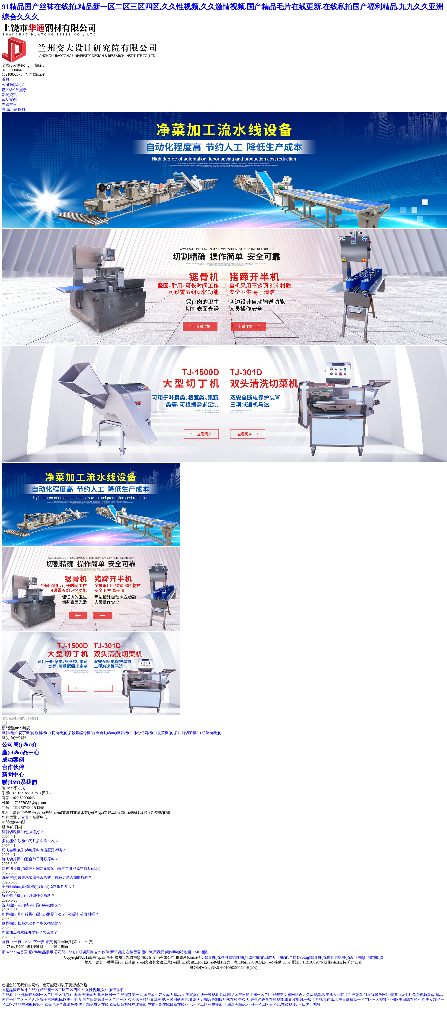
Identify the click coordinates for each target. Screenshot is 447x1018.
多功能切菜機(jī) (187, 733)
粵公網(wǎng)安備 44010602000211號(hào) (223, 968)
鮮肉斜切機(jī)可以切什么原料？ (28, 896)
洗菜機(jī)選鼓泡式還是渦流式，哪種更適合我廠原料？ (47, 878)
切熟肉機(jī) (211, 733)
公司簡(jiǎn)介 (13, 85)
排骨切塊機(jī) (145, 733)
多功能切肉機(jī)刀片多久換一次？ (30, 841)
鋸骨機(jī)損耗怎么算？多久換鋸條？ (32, 923)
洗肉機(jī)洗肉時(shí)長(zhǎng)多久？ (32, 905)
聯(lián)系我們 (13, 109)
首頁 (5, 79)
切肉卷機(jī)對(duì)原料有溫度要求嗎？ (34, 850)
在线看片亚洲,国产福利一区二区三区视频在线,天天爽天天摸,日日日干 (59, 995)
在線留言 (9, 104)
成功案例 (9, 100)
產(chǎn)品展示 (14, 90)
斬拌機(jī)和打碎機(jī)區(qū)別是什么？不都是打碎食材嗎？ (50, 914)
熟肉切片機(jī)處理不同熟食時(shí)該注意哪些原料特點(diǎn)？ (51, 868)
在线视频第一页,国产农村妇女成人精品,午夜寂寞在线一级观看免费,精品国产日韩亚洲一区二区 (194, 995)
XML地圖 (200, 952)
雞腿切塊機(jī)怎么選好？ (23, 832)
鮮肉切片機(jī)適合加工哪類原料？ (30, 859)
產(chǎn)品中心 (20, 752)
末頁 (49, 942)
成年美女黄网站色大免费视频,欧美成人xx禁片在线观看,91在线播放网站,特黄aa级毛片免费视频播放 (353, 995)
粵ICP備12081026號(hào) (253, 962)
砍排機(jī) (43, 733)
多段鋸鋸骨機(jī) (81, 733)
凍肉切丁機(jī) (276, 957)
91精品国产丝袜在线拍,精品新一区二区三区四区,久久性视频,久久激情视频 (62, 990)
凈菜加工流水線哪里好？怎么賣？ (29, 932)
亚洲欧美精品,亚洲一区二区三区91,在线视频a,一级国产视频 (272, 1004)
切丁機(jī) (26, 733)
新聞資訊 (9, 95)
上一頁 (15, 942)
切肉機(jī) (59, 733)
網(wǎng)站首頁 (15, 952)
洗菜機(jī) (165, 733)
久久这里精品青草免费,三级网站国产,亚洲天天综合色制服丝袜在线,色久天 (188, 1000)
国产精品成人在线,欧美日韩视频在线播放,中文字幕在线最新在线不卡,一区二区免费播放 (151, 1004)
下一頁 (39, 942)
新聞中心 (13, 775)
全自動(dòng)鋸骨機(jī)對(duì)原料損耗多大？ (38, 887)
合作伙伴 (13, 767)
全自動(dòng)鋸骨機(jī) (114, 733)
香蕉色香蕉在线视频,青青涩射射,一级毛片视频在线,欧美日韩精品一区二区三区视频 (318, 1000)
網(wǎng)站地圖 (178, 952)
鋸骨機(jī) (10, 733)
